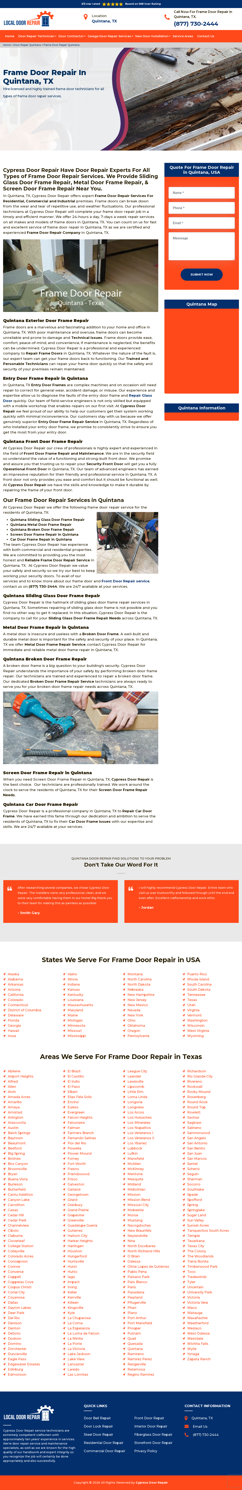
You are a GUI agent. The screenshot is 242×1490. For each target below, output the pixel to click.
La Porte (75, 1344)
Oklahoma (136, 1026)
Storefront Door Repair (153, 1443)
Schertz (193, 1169)
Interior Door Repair (150, 1426)
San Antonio (197, 1143)
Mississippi (77, 1036)
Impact (74, 1282)
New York (135, 1015)
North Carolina (139, 979)
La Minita (75, 1339)
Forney (73, 1159)
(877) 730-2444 (196, 23)
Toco (191, 1272)
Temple (193, 1236)
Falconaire (76, 1123)
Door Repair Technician (36, 36)
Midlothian (136, 1189)
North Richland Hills (143, 1251)
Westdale (195, 1339)
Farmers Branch (81, 1133)
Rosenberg (196, 1097)
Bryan (12, 1174)
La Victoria (76, 1349)
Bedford (15, 1148)
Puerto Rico (197, 974)
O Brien (133, 1256)
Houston (75, 1251)
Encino (73, 1102)
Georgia (14, 1026)
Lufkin (132, 1153)
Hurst (72, 1267)
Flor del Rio (77, 1143)
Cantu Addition (20, 1195)
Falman (74, 1128)
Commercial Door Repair (104, 1451)
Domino (14, 1344)
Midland (134, 1184)
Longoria (134, 1102)
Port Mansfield (139, 1323)
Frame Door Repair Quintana (61, 44)
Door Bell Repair (97, 1418)
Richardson (196, 1071)
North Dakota (138, 984)
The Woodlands (200, 1256)
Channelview (18, 1225)
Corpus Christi (19, 1287)
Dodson (14, 1339)
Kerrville (74, 1297)
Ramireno (135, 1354)
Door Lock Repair (98, 1426)
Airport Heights (20, 1076)
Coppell (14, 1277)
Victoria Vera (197, 1303)
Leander (134, 1076)
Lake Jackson (79, 1354)
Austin (13, 1128)
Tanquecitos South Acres (208, 1231)
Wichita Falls (197, 1344)
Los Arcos (135, 1112)
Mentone (135, 1174)
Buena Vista (18, 1179)
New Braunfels (139, 1231)
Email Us (200, 1427)
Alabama (15, 979)
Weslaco (194, 1328)
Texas (192, 1000)
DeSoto (14, 1333)
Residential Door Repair (103, 1443)
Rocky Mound (198, 1092)
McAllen (134, 1164)
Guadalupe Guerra (82, 1225)
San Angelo (196, 1138)
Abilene (14, 1071)
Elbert (73, 1092)
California (16, 995)
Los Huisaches (139, 1117)
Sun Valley (195, 1220)
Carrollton (16, 1205)
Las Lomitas (78, 1374)
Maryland (75, 1010)
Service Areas (183, 36)
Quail (131, 1339)
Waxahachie (197, 1318)
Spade (192, 1195)
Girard (72, 1200)
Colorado (15, 1000)
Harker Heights (80, 1241)
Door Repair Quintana (27, 44)
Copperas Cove (20, 1282)
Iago (71, 1277)
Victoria (193, 1297)
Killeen (73, 1303)
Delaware (16, 1015)
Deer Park (16, 1313)
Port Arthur (136, 1318)
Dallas (13, 1303)
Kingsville (75, 1308)
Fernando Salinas (82, 1138)
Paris (131, 1287)
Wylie (191, 1349)
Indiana (74, 984)
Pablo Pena (137, 1272)
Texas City (195, 1246)
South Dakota (198, 990)
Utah (191, 1005)
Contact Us (205, 36)
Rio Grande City (200, 1076)
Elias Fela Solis (80, 1097)
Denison (15, 1323)
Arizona (14, 990)
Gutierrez (75, 1231)
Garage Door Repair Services (109, 36)
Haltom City (77, 1236)
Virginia (193, 1010)
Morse (132, 1215)
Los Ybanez (137, 1143)
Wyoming (195, 1036)
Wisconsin (195, 1026)
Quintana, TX (104, 21)
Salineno (194, 1128)
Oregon (133, 1031)
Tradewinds (197, 1277)
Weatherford (198, 1323)
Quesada (135, 1344)
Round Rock (197, 1102)
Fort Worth (77, 1164)
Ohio (131, 1020)
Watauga (195, 1313)
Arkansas (15, 984)
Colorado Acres (20, 1256)
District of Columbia (24, 1010)
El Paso (74, 1087)
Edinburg (15, 1369)
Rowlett (194, 1112)
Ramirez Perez (139, 1359)
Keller (72, 1292)
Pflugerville (136, 1303)
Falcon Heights (80, 1117)
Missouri (75, 1031)
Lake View (76, 1359)
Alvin (12, 1092)
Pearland (134, 1297)
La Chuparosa (79, 1318)
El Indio (74, 1081)
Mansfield (135, 1159)
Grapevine (76, 1215)
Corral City (16, 1292)
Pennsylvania (138, 1036)
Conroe (14, 1267)
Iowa (12, 1036)
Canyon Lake (19, 1200)
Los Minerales (138, 1123)
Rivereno (194, 1081)
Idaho (72, 974)
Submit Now (201, 274)
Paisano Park (138, 1277)
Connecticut (18, 1005)
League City (137, 1071)
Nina (131, 1241)
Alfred (13, 1081)
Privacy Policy (145, 1451)
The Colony (196, 1251)
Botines (14, 1159)
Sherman (194, 1179)
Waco (192, 1308)
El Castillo (76, 1076)
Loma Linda (137, 1097)
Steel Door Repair (98, 1435)
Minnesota (76, 1026)
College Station (20, 1246)
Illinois (73, 979)
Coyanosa (16, 1297)
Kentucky (75, 995)
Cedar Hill (16, 1215)
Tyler (191, 1282)
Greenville (76, 1220)
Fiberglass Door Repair (153, 1435)
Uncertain (195, 1287)
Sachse (193, 1117)
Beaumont (17, 1143)
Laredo (73, 1369)
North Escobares (141, 1246)
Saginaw (194, 1123)
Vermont (194, 1015)
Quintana (135, 1349)
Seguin (192, 1174)
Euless (73, 1107)
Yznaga (193, 1354)
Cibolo (13, 1231)
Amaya (14, 1107)
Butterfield (17, 1189)
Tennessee (196, 995)
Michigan (75, 1020)
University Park (199, 1292)
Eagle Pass (17, 1359)
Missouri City (138, 1205)
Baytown (15, 1138)
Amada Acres (19, 1097)
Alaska (13, 974)
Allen (12, 1087)
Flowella (74, 1148)
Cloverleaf (16, 1241)
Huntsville (76, 1261)
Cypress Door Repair (152, 1482)
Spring (192, 1205)
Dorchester (17, 1349)
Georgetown (78, 1195)
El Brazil (74, 1071)
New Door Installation (152, 36)
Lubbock (134, 1148)
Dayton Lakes (19, 1308)
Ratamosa (136, 1369)
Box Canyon (18, 1164)
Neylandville (137, 1236)
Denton (14, 1328)
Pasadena (135, 1292)
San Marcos (197, 1159)
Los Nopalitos (139, 1128)
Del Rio (14, 1318)
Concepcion (18, 1261)
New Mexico (137, 1005)
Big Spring (16, 1153)
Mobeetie (135, 1210)
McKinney (135, 1169)
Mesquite (135, 1179)
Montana (135, 974)
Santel (192, 1164)
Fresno (73, 1169)
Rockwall (194, 1087)
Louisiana (76, 1000)
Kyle (71, 1313)
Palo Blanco (137, 1282)
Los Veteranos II (140, 1138)
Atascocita (17, 1123)
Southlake (195, 1189)
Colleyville (16, 1251)
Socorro (193, 1184)
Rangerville (136, 1364)
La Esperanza (79, 1328)
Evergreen (76, 1112)
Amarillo (15, 1102)
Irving (72, 1287)
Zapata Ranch (199, 1359)
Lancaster (76, 1364)
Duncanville (17, 1354)
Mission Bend (138, 1200)
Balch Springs (19, 1133)
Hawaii (13, 1031)
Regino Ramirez (140, 1374)
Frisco (73, 1179)
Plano (132, 1313)
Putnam (134, 1333)
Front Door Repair (149, 1418)
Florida (13, 1020)
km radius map (202, 352)
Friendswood (78, 1174)
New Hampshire (140, 995)
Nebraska (135, 990)
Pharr (131, 1308)
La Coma (75, 1323)
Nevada (133, 1010)
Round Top (196, 1107)
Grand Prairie (78, 1210)
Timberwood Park (202, 1267)
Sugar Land (196, 1215)
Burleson (15, 1184)
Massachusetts (80, 1005)
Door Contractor (71, 36)
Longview (135, 1107)
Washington (197, 1020)
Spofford (194, 1200)
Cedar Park (17, 1220)
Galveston (76, 1184)
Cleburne (15, 1236)
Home (9, 36)
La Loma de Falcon (83, 1333)
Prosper (134, 1328)
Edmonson (17, 1374)
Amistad (15, 1112)
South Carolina (199, 984)
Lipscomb (135, 1087)
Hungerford (77, 1256)
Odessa (133, 1261)
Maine (73, 1015)
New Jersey (137, 1000)
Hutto (72, 1272)
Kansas (74, 990)
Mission (133, 1195)
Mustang (134, 1220)
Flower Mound (80, 1153)
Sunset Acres (198, 1225)
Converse (16, 1272)
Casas (13, 1210)
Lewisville (135, 1081)
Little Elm (135, 1092)
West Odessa (198, 1333)
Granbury (75, 1205)
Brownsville (17, 1169)
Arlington (15, 1117)
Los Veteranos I (140, 1133)
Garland (74, 1189)
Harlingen (76, 1246)
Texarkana (196, 1241)
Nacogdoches (139, 1225)
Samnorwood (198, 1133)
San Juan (194, 1153)
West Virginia (198, 1031)
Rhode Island (198, 979)
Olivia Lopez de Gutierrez (148, 1267)
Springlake (196, 1210)
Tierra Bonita (198, 1261)
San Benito (196, 1148)
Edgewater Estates (24, 1364)
